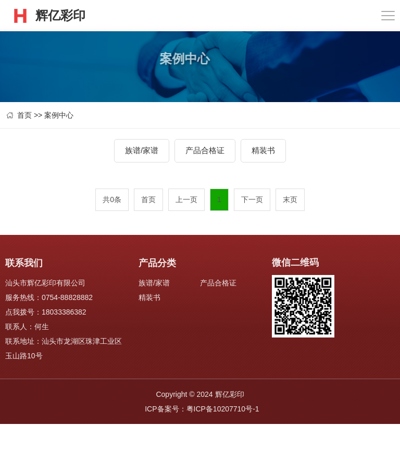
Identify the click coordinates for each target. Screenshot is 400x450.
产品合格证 (204, 150)
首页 (24, 115)
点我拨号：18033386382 (45, 312)
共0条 (112, 199)
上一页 (186, 199)
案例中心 (58, 115)
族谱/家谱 (141, 150)
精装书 (263, 150)
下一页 (252, 199)
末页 (290, 199)
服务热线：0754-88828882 (49, 297)
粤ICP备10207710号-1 (222, 409)
